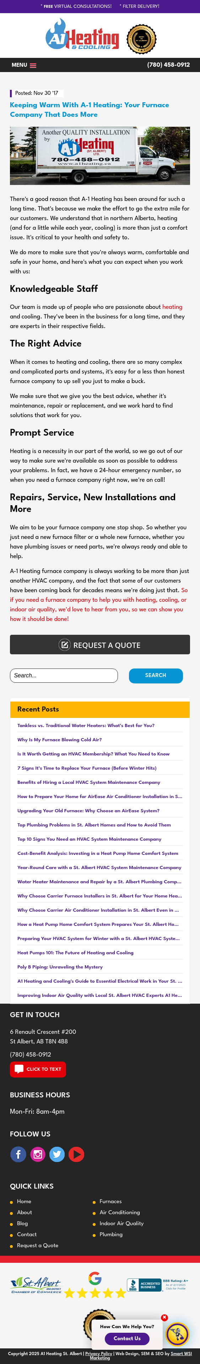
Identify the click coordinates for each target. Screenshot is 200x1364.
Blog (22, 1224)
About (24, 1213)
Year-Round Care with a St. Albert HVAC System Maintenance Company (99, 867)
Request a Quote (37, 1246)
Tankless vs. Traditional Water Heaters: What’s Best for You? (86, 725)
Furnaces (111, 1202)
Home (24, 1202)
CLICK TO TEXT (38, 1069)
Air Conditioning (120, 1213)
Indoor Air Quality (122, 1224)
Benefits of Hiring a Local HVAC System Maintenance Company (88, 782)
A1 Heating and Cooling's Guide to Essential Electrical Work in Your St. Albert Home (100, 981)
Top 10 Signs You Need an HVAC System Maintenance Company (89, 839)
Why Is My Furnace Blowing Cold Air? (59, 739)
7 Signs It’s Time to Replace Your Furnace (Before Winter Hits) (87, 768)
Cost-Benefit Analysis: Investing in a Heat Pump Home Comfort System (97, 853)
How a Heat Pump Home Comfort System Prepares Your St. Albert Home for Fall (100, 924)
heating (172, 307)
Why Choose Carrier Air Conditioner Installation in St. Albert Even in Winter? (100, 910)
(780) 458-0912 (168, 65)
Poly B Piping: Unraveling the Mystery (60, 967)
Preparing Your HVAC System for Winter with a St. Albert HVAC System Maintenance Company (100, 938)
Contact (27, 1235)
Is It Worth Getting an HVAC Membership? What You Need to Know (93, 754)
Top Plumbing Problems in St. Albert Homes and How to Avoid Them (94, 825)
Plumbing (111, 1235)
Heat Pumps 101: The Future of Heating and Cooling (75, 952)
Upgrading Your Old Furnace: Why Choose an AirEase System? (88, 810)
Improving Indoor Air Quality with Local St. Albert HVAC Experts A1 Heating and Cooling (100, 995)
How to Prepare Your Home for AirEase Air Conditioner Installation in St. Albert (100, 796)
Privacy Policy (98, 1354)
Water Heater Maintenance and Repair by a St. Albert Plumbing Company (100, 881)
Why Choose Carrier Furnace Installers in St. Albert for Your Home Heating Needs (100, 896)
